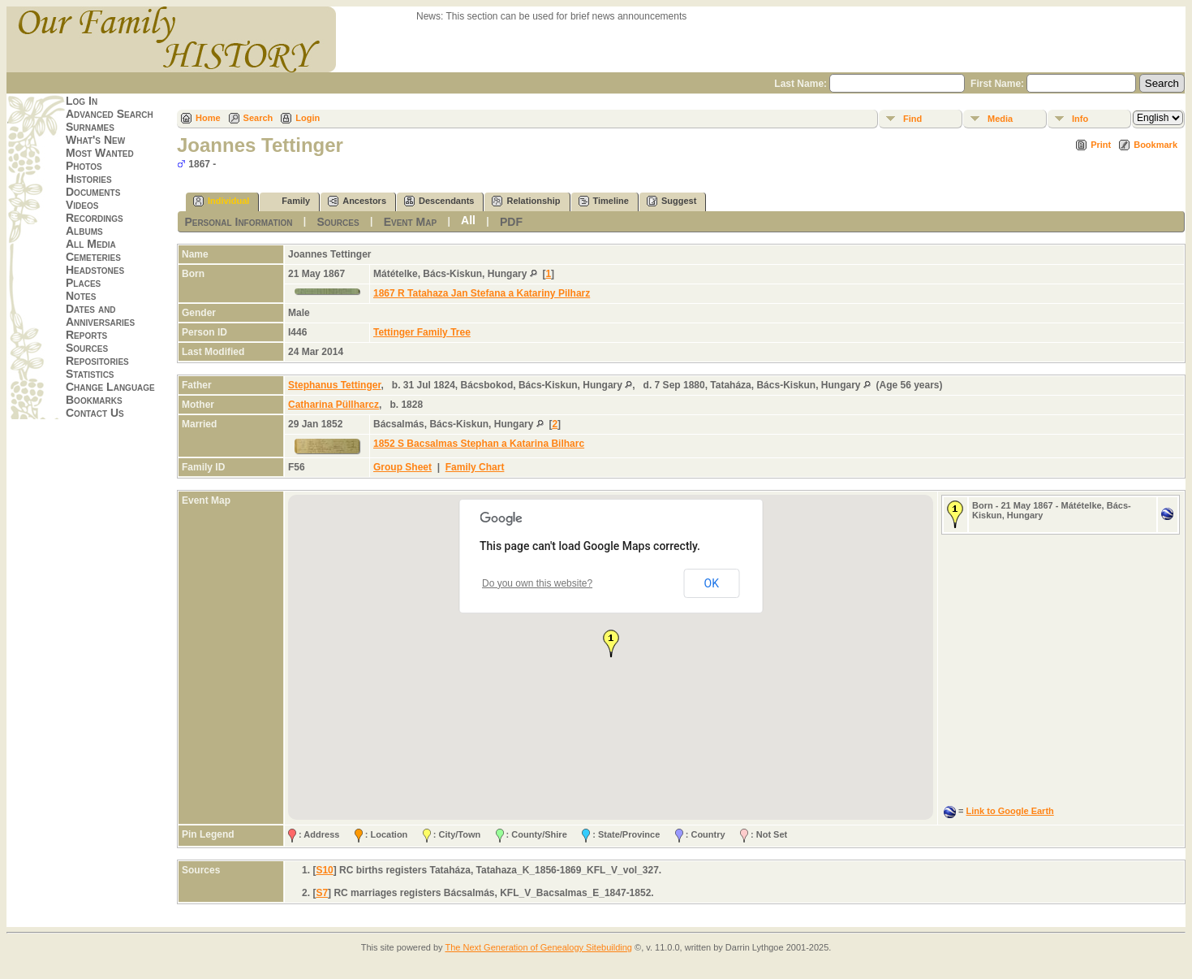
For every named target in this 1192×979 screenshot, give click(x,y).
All (468, 220)
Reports (86, 334)
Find (912, 118)
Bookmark (1155, 144)
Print (1101, 144)
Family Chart (475, 467)
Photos (84, 165)
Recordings (94, 217)
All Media (91, 243)
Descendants (439, 201)
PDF (511, 221)
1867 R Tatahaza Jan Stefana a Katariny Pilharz (481, 293)
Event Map (410, 221)
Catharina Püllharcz (333, 404)
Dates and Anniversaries (100, 315)
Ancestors (357, 201)
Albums (84, 230)
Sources (87, 347)
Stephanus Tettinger (334, 385)
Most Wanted (100, 152)
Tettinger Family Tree (422, 332)
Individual (221, 201)
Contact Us (95, 412)
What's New (95, 139)
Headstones (95, 269)
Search (258, 118)
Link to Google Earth (1010, 811)
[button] (611, 643)
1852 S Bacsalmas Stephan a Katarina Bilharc (478, 443)
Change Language (110, 386)
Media (1000, 118)
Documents (93, 191)
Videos (82, 204)
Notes (81, 295)
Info (1080, 118)
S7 (322, 893)
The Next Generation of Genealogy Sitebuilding (538, 947)
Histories (89, 178)
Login (307, 118)
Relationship (526, 201)
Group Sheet (402, 467)
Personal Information (238, 221)
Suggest (671, 201)
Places (83, 282)
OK (711, 583)
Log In (81, 100)
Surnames (90, 126)
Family (288, 201)
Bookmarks (94, 399)
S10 (324, 870)
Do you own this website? (537, 583)
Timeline (604, 201)
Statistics (90, 373)
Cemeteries (93, 256)
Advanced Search (109, 113)
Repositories (97, 360)
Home (208, 118)
